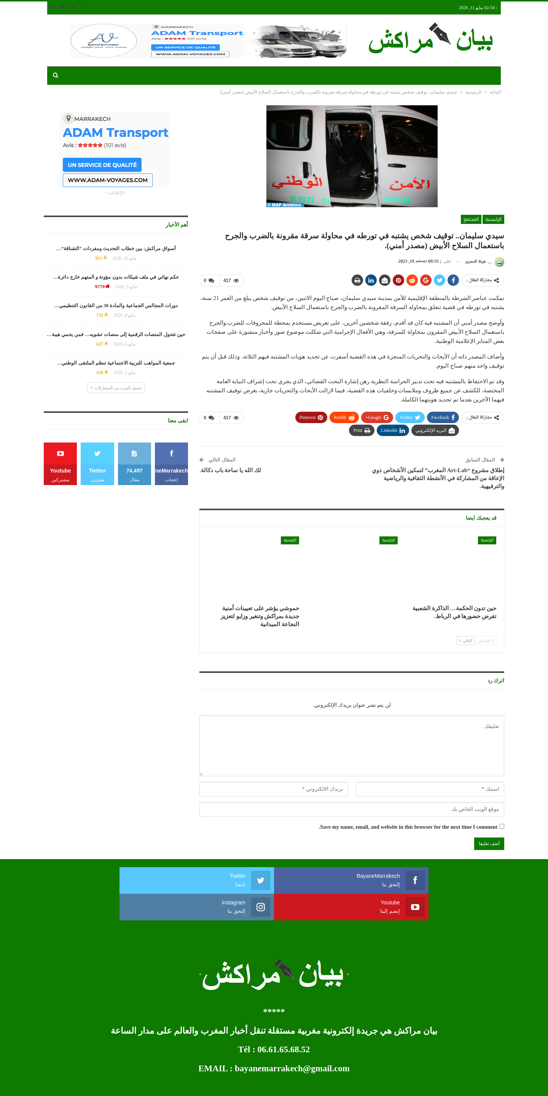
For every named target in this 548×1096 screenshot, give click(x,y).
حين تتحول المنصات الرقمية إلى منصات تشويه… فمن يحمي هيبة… (116, 334)
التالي (465, 640)
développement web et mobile (73, 1084)
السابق (486, 640)
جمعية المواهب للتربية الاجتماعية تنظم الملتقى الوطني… (116, 363)
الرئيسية (493, 219)
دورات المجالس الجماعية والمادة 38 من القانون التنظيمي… (116, 305)
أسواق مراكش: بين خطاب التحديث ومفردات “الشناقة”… (116, 248)
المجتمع (471, 219)
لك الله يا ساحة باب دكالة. (230, 470)
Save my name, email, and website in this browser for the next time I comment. (408, 827)
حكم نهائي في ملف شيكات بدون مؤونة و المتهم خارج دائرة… (116, 277)
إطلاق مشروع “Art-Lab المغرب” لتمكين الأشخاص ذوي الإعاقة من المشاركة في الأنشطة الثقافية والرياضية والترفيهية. (438, 478)
